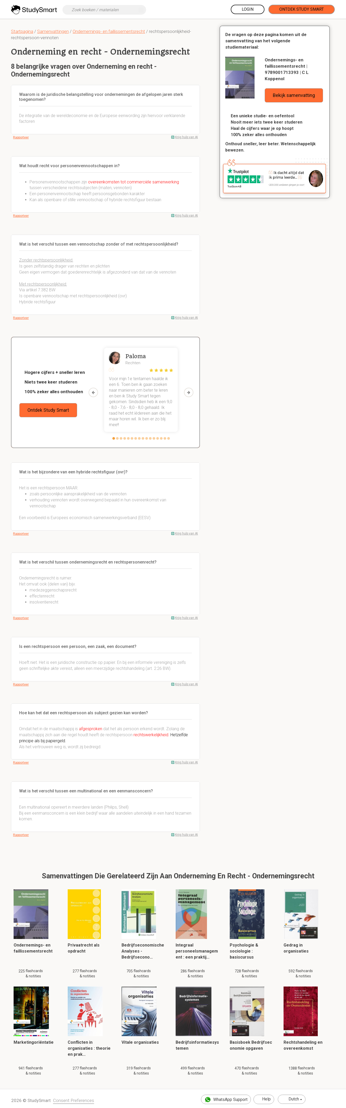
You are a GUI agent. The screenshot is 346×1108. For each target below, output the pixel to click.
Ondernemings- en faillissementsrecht (109, 31)
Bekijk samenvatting (294, 95)
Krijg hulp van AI (186, 137)
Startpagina (22, 31)
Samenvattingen (53, 31)
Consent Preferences (73, 1100)
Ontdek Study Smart (301, 9)
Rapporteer (21, 137)
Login (247, 9)
